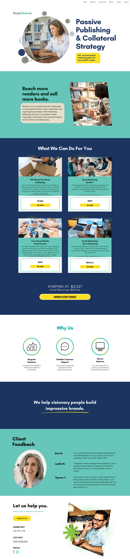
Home (85, 2)
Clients (119, 2)
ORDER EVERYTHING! (65, 296)
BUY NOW (40, 266)
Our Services (102, 2)
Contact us (22, 518)
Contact (126, 2)
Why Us (111, 2)
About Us (93, 2)
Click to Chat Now (20, 541)
